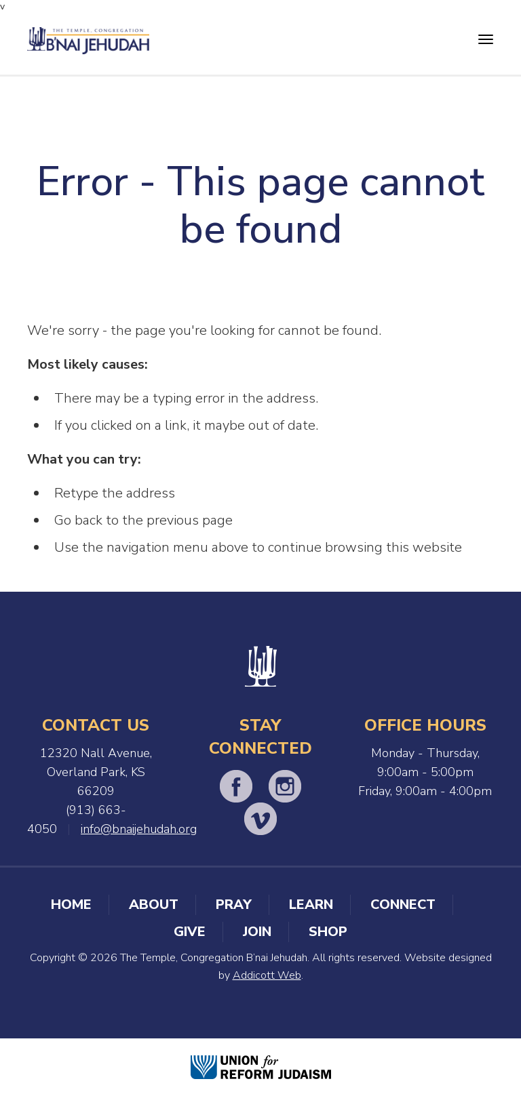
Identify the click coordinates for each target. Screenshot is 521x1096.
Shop (328, 931)
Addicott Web (267, 975)
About (153, 904)
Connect (403, 904)
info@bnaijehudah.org (139, 829)
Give (190, 931)
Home (71, 904)
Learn (311, 904)
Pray (234, 904)
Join (257, 931)
